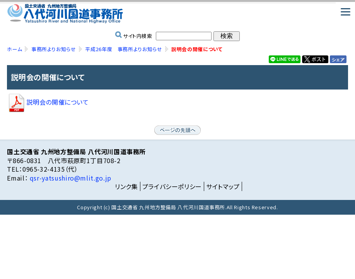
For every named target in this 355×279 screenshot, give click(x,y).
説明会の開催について (48, 102)
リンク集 (126, 186)
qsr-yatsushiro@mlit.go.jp (69, 178)
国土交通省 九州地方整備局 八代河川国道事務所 (177, 13)
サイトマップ (223, 186)
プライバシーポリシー (172, 186)
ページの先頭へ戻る (177, 130)
